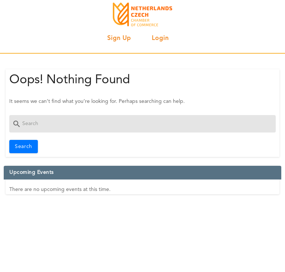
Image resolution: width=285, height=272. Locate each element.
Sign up (119, 38)
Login (160, 38)
